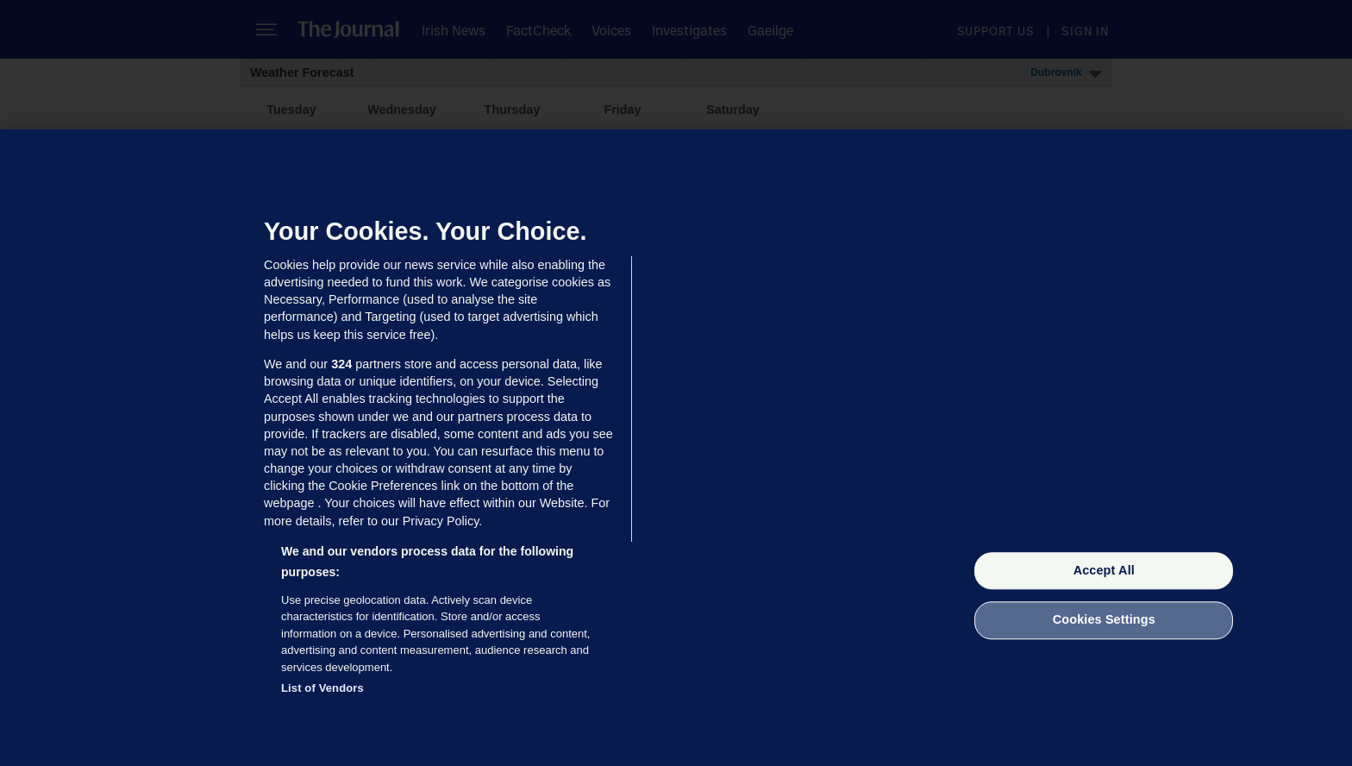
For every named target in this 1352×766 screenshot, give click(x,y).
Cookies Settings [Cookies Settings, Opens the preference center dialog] (1104, 620)
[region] (676, 447)
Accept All (1104, 570)
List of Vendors (322, 687)
